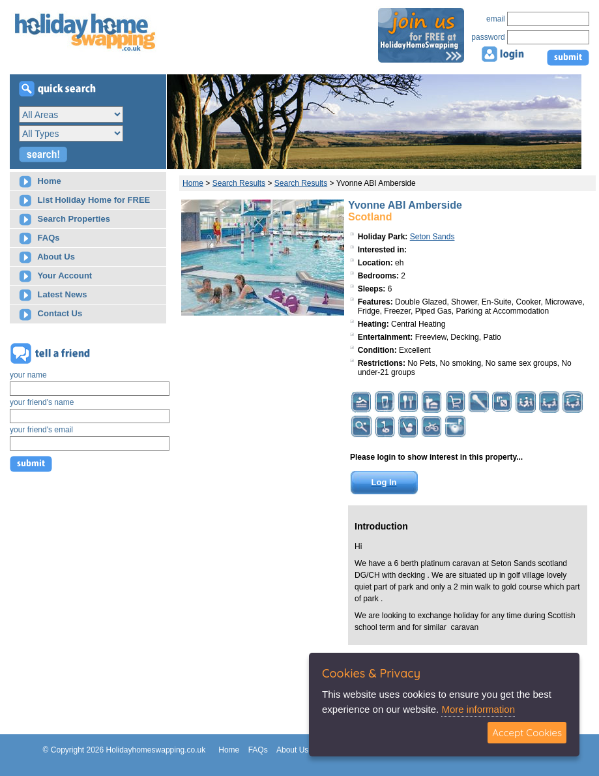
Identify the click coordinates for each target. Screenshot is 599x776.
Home (40, 181)
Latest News (53, 295)
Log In (384, 482)
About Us (47, 257)
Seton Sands (432, 236)
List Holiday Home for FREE (84, 200)
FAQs (39, 238)
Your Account (55, 276)
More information (478, 709)
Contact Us (50, 314)
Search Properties (64, 219)
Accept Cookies (527, 732)
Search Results (238, 183)
